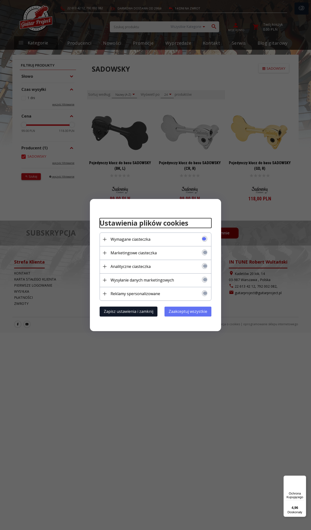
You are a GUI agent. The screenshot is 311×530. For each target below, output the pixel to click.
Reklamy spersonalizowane (135, 293)
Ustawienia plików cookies (144, 223)
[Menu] (303, 478)
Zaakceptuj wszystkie (188, 311)
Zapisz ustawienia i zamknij (128, 311)
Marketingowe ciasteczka (134, 253)
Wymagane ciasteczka (130, 239)
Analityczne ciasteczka (131, 266)
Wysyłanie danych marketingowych (142, 280)
